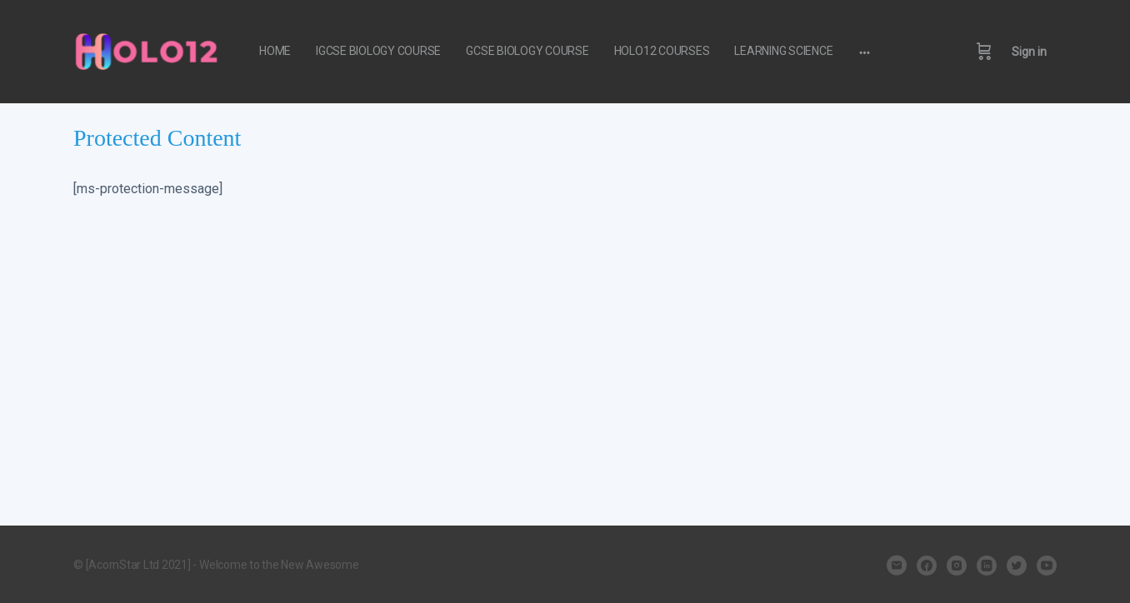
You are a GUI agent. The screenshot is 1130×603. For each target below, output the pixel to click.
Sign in (1029, 51)
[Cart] (984, 51)
